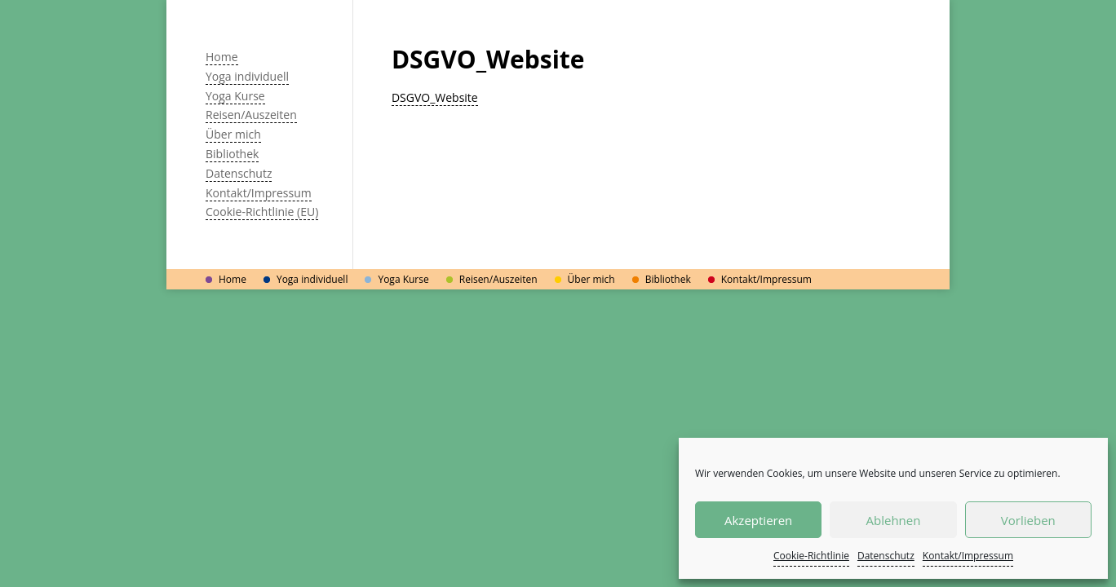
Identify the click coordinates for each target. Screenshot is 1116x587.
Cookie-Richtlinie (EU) (262, 211)
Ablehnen (893, 520)
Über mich (233, 134)
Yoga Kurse (235, 96)
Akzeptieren (758, 520)
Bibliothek (232, 153)
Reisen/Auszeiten (251, 114)
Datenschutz (885, 556)
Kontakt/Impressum (968, 556)
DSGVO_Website (435, 97)
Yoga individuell (247, 76)
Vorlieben (1028, 520)
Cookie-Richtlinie (811, 556)
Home (222, 56)
